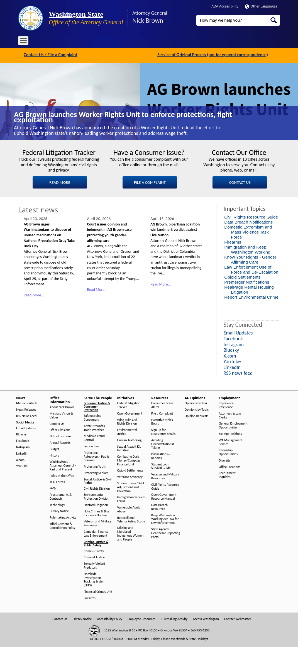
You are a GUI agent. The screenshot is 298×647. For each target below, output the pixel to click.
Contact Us (57, 423)
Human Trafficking (129, 439)
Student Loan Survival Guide (161, 465)
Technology (57, 504)
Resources (154, 41)
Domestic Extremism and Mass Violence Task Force (248, 231)
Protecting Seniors (96, 472)
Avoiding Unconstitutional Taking (162, 443)
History (54, 455)
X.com (20, 459)
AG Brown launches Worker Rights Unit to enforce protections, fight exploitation (123, 116)
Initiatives (131, 41)
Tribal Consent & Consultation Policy (62, 525)
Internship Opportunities (228, 451)
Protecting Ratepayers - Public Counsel (96, 456)
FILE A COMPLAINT (150, 181)
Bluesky (21, 434)
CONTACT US (240, 181)
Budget (54, 448)
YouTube (22, 465)
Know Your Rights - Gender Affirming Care (250, 259)
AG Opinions (179, 41)
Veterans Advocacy (130, 476)
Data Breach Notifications (248, 221)
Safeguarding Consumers (92, 417)
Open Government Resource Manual (164, 496)
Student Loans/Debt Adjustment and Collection (130, 486)
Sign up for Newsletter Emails (163, 431)
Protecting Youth (95, 466)
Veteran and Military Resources (98, 523)
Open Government (130, 413)
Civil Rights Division (97, 488)
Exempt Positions (230, 433)
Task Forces (57, 481)
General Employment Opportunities (233, 425)
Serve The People (103, 41)
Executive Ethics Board (162, 421)
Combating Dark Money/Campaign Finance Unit (129, 460)
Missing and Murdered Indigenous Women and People (130, 533)
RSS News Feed (26, 415)
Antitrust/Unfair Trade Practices (95, 427)
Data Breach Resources (159, 506)
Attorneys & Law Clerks (230, 414)
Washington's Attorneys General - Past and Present (63, 465)
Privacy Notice (59, 510)
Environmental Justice (127, 431)
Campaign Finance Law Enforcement (96, 533)
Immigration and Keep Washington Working (247, 249)
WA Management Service (231, 441)
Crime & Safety (94, 550)
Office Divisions (60, 429)
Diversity (225, 460)
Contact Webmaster (237, 618)
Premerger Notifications (246, 281)
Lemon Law (91, 446)
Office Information (68, 41)
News (42, 41)
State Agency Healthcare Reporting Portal (165, 532)
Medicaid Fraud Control (94, 437)
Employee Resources (141, 618)
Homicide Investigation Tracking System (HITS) (94, 578)
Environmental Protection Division (96, 496)
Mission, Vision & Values (61, 415)
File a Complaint (162, 413)
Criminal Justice (94, 557)
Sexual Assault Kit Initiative (129, 448)
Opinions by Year (196, 403)
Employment (206, 41)
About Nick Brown (62, 406)
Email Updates (26, 427)
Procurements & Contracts (61, 496)
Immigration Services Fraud (131, 498)
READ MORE (59, 181)
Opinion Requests (197, 415)
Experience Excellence (226, 404)
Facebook (22, 440)
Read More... (34, 294)
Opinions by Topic (197, 409)
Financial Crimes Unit (98, 591)
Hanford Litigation (96, 504)
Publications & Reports (161, 455)
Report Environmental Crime (251, 296)
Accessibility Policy (109, 618)
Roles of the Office (62, 475)
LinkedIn (22, 453)
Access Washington (206, 618)
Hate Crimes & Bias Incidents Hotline (97, 512)
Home (26, 41)
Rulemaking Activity (63, 517)
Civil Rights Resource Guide (251, 216)
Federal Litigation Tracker (129, 404)
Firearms (232, 241)
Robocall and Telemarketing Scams (131, 519)
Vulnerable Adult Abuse (128, 509)
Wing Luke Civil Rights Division (127, 421)
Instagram (23, 446)
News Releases (26, 409)
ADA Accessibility (224, 6)
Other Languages (261, 6)
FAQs (53, 488)
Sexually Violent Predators (94, 565)
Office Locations (60, 436)
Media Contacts (26, 403)
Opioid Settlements (242, 276)
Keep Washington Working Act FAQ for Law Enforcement (165, 518)
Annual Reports (60, 442)
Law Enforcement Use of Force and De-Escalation (251, 269)
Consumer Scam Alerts (162, 404)
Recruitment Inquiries (227, 474)
